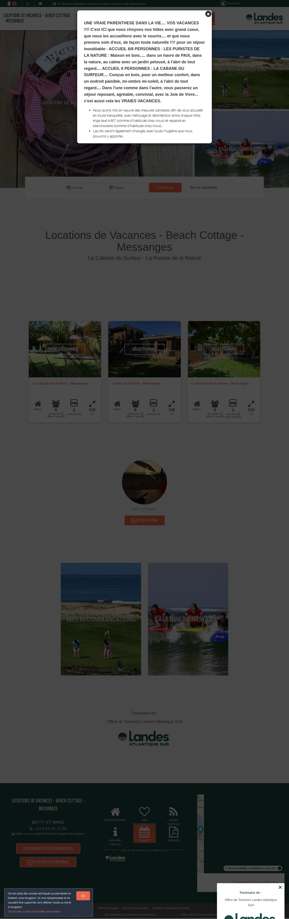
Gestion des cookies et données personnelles (34, 911)
